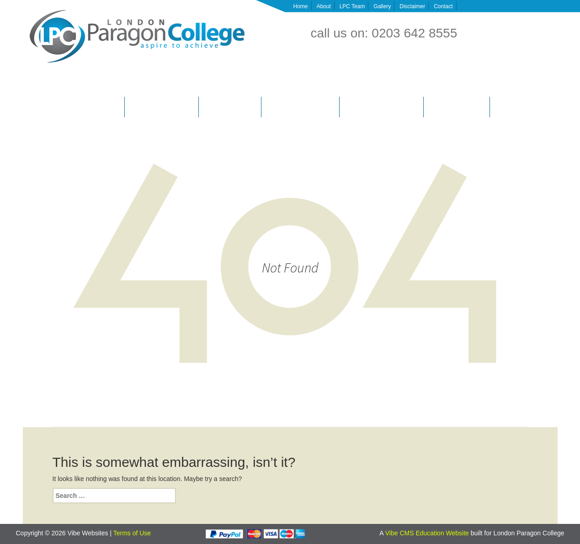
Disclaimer (412, 6)
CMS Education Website (433, 533)
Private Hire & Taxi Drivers (162, 107)
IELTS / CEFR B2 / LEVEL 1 (300, 107)
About (323, 6)
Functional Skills (515, 107)
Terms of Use (132, 533)
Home (300, 6)
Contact (443, 6)
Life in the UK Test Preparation (382, 107)
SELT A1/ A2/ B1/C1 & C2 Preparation (73, 107)
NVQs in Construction (229, 107)
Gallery (382, 6)
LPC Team (352, 6)
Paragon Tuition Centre (457, 107)
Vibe (392, 533)
